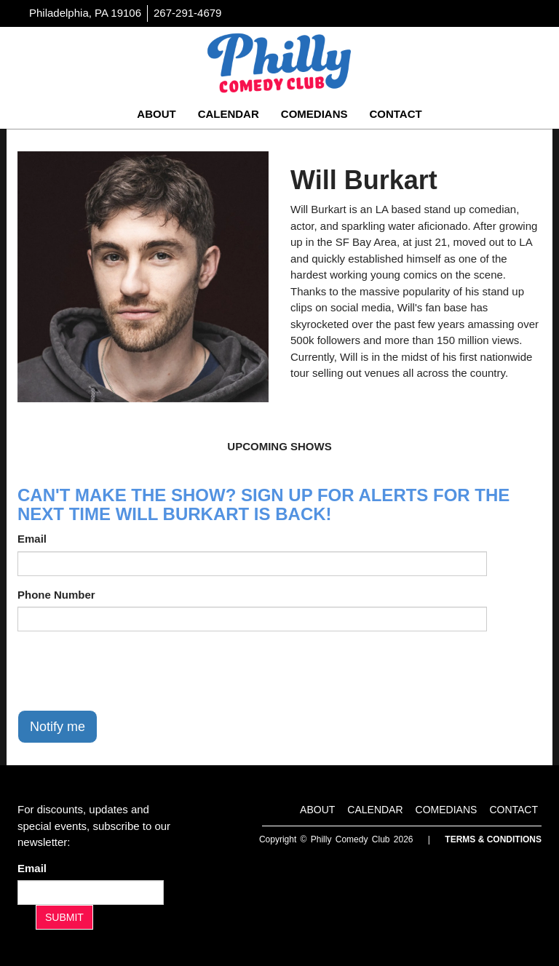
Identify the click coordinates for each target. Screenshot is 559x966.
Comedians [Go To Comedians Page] (314, 114)
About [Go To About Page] (156, 114)
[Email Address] (90, 892)
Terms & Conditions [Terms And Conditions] (493, 839)
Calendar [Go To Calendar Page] (228, 114)
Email (32, 538)
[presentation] (128, 670)
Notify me (57, 726)
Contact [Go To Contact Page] (395, 114)
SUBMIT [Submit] (64, 917)
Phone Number (56, 594)
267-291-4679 (187, 13)
